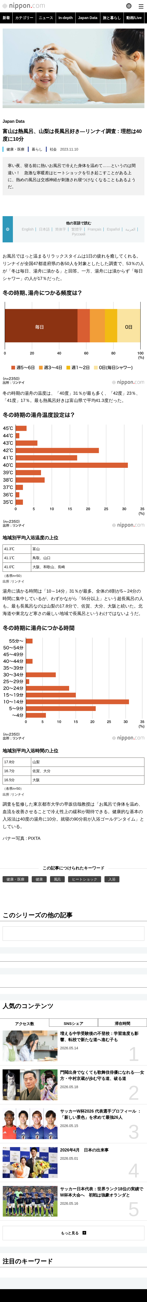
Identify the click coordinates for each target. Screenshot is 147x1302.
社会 (53, 149)
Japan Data (87, 18)
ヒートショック (84, 879)
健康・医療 (15, 149)
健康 (39, 879)
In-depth (66, 18)
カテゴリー (24, 18)
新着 (6, 18)
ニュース (46, 18)
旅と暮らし (112, 18)
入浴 (112, 879)
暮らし (37, 149)
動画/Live (134, 18)
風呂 (57, 879)
